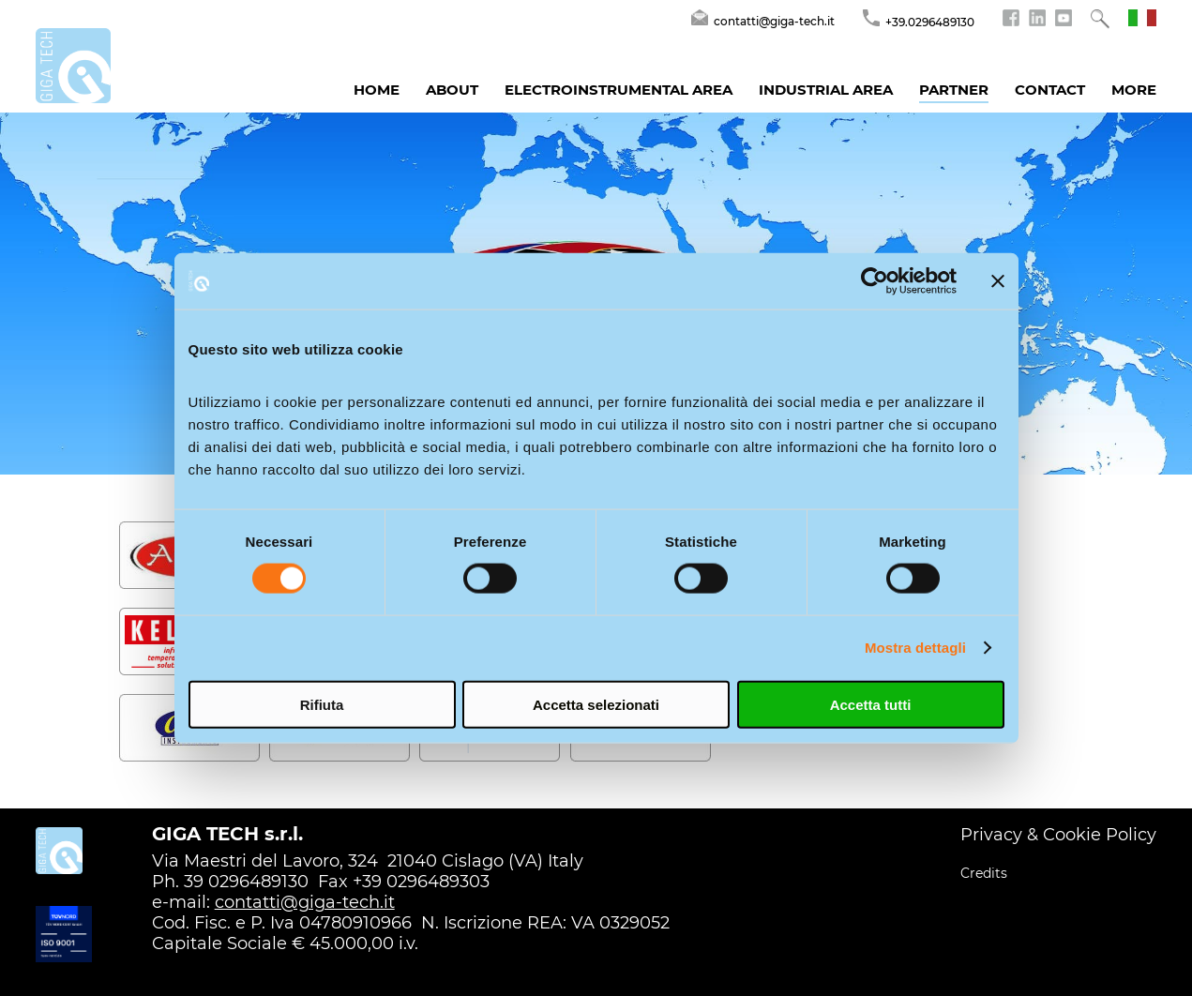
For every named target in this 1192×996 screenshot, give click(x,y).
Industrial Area (826, 89)
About (452, 89)
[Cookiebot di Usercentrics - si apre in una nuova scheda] (874, 281)
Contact (1050, 89)
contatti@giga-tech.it (305, 902)
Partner (953, 89)
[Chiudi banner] (997, 281)
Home (377, 89)
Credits (983, 873)
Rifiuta (322, 704)
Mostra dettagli (915, 648)
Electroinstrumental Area (618, 89)
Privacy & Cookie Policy (1058, 834)
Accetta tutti (871, 704)
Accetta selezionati (596, 704)
